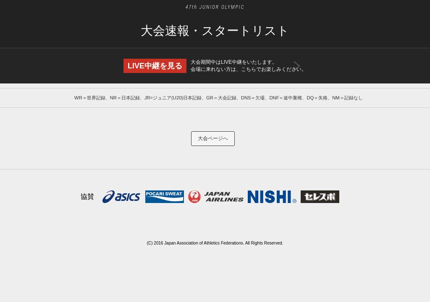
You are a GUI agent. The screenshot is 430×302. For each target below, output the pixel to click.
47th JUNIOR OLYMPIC (215, 7)
